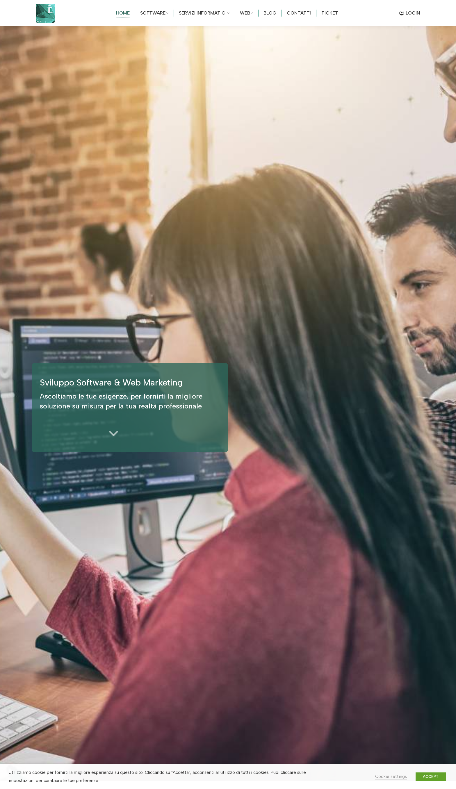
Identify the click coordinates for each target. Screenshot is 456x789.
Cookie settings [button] (391, 776)
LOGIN (409, 13)
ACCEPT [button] (431, 776)
